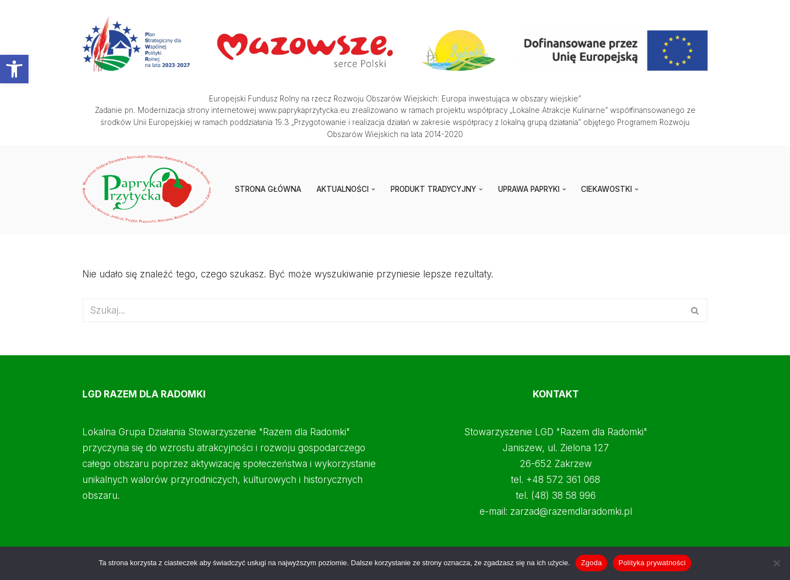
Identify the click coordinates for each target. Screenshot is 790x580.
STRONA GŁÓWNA (268, 189)
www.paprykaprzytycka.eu (303, 110)
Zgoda (591, 563)
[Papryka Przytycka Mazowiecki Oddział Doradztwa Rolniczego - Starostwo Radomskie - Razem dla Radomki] (149, 189)
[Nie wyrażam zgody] (776, 563)
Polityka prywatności (652, 563)
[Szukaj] (382, 310)
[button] (14, 69)
